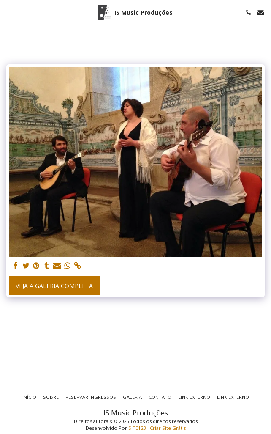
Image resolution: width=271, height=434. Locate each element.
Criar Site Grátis (168, 428)
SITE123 (137, 428)
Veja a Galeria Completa (54, 286)
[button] (9, 12)
